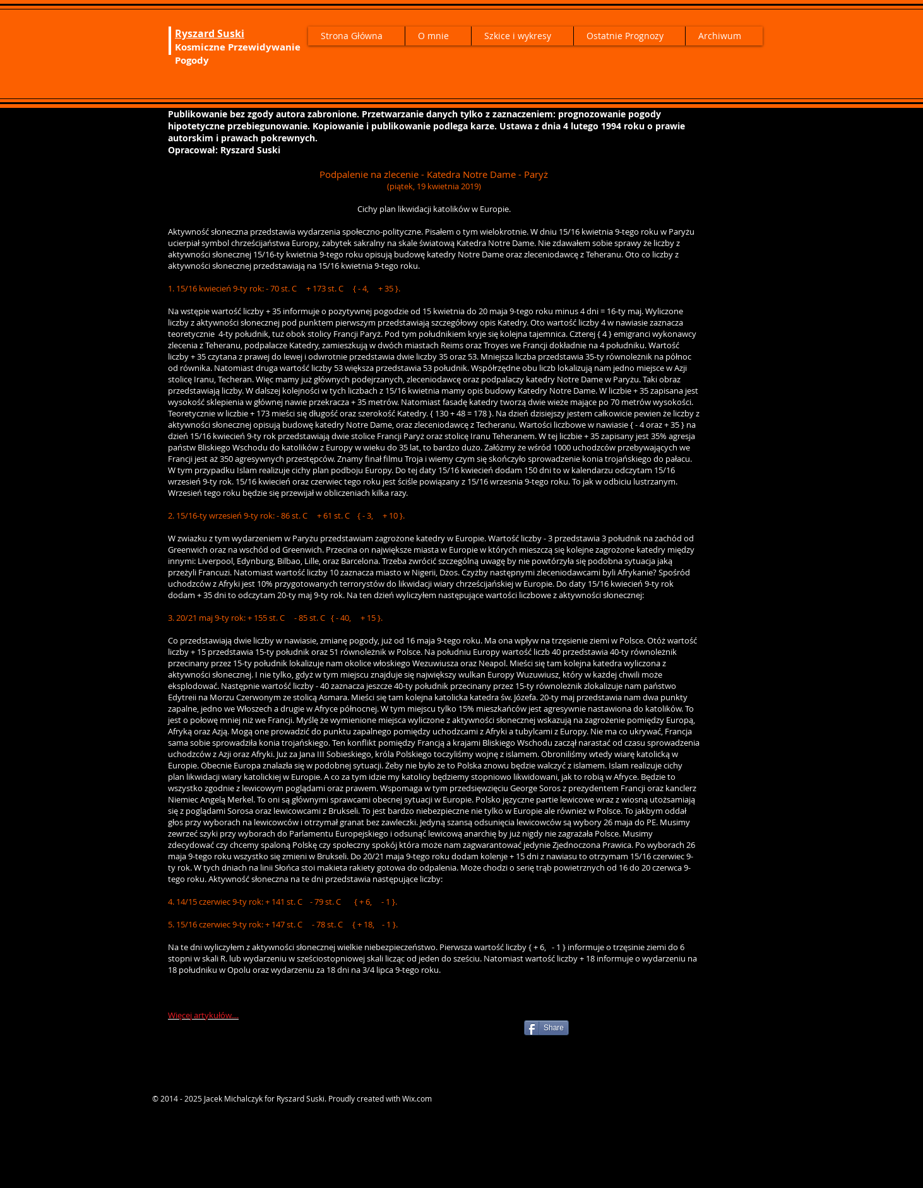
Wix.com (417, 1098)
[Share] (546, 1027)
